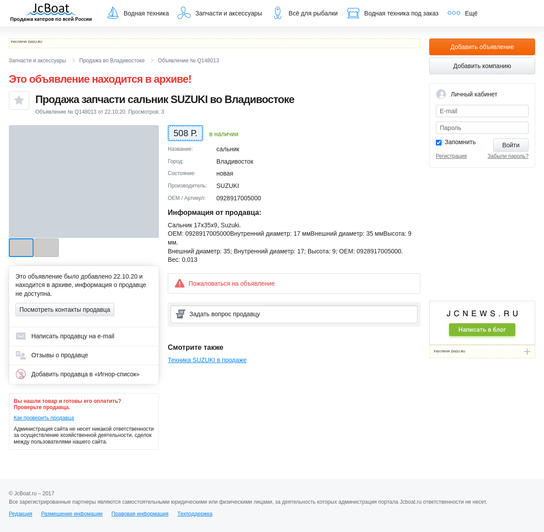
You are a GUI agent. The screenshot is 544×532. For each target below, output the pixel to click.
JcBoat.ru (51, 13)
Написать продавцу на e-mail (64, 336)
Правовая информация (139, 514)
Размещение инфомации (71, 514)
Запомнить (460, 141)
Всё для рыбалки (304, 12)
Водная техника (137, 12)
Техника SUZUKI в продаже (207, 360)
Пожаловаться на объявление (224, 283)
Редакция (20, 514)
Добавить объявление (482, 46)
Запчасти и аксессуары (220, 12)
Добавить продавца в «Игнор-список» (77, 374)
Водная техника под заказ (392, 12)
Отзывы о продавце (51, 355)
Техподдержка (194, 514)
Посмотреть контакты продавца (64, 309)
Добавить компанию (482, 65)
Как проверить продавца (44, 418)
